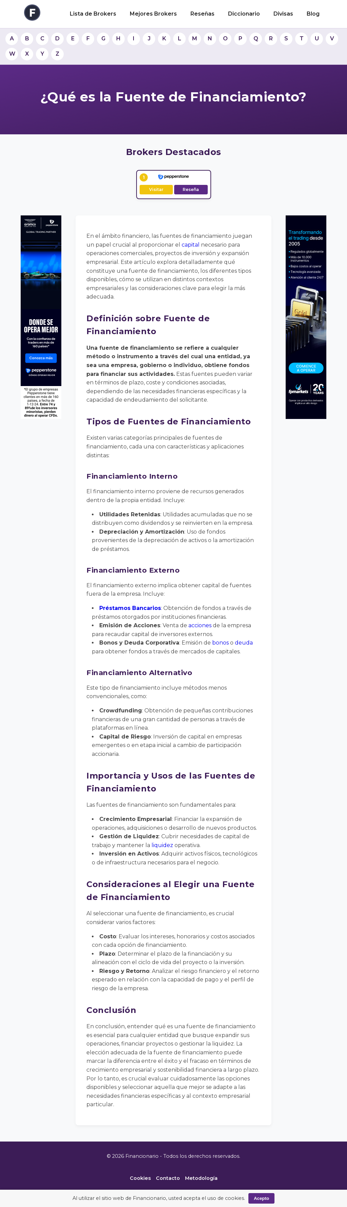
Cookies (140, 1178)
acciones (199, 625)
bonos (220, 642)
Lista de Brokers (93, 14)
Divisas (283, 14)
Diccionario (244, 14)
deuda (244, 642)
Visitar (156, 189)
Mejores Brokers (153, 14)
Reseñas (202, 14)
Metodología (201, 1178)
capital (191, 245)
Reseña (191, 189)
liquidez (162, 845)
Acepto (261, 1198)
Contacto (168, 1178)
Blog (313, 14)
